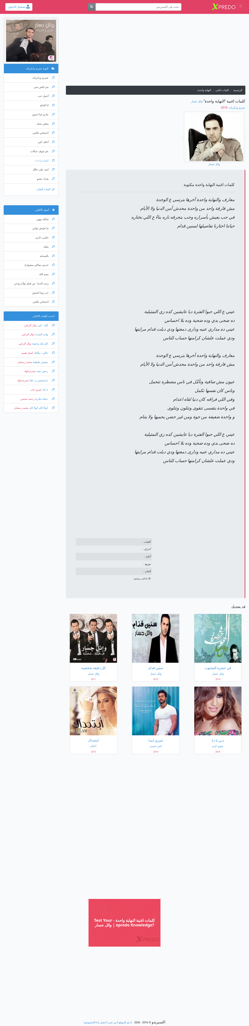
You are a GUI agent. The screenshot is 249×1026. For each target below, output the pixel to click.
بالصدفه (47, 256)
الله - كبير (45, 325)
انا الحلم (47, 105)
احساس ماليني (43, 132)
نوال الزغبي (30, 325)
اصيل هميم (27, 352)
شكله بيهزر (45, 219)
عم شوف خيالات (42, 151)
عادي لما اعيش (43, 114)
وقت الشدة (44, 334)
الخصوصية (89, 1022)
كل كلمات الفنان (45, 189)
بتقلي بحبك (45, 123)
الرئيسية (237, 90)
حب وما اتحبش (43, 292)
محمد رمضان (25, 362)
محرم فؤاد (30, 371)
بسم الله (46, 274)
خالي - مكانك (43, 352)
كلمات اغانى (222, 90)
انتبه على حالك (43, 169)
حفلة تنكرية (44, 399)
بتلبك (48, 246)
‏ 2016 (224, 107)
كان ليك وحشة (42, 343)
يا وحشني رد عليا (41, 380)
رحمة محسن (27, 399)
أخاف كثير (46, 142)
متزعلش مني (44, 87)
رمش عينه (45, 371)
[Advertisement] (155, 52)
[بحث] (92, 7)
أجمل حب (46, 96)
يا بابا (48, 389)
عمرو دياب (36, 389)
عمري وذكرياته (236, 107)
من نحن (112, 1022)
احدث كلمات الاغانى (43, 316)
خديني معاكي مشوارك (39, 265)
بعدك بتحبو (45, 178)
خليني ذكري (45, 237)
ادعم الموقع (125, 1022)
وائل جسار (197, 101)
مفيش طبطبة (43, 362)
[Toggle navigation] (240, 6)
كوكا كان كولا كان (41, 408)
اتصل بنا (101, 1022)
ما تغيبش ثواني (43, 228)
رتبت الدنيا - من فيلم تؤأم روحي (34, 283)
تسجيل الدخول (19, 7)
